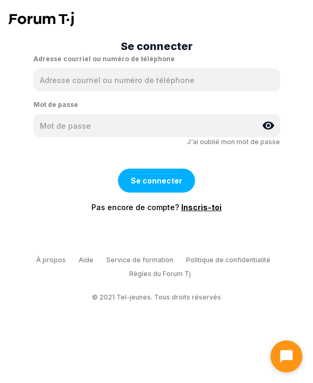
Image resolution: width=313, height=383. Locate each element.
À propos (51, 260)
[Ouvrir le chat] (286, 356)
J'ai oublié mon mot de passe (233, 142)
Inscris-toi (201, 207)
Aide (86, 260)
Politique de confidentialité (228, 260)
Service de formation (139, 260)
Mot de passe (55, 105)
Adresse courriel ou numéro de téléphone (104, 59)
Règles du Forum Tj (160, 274)
